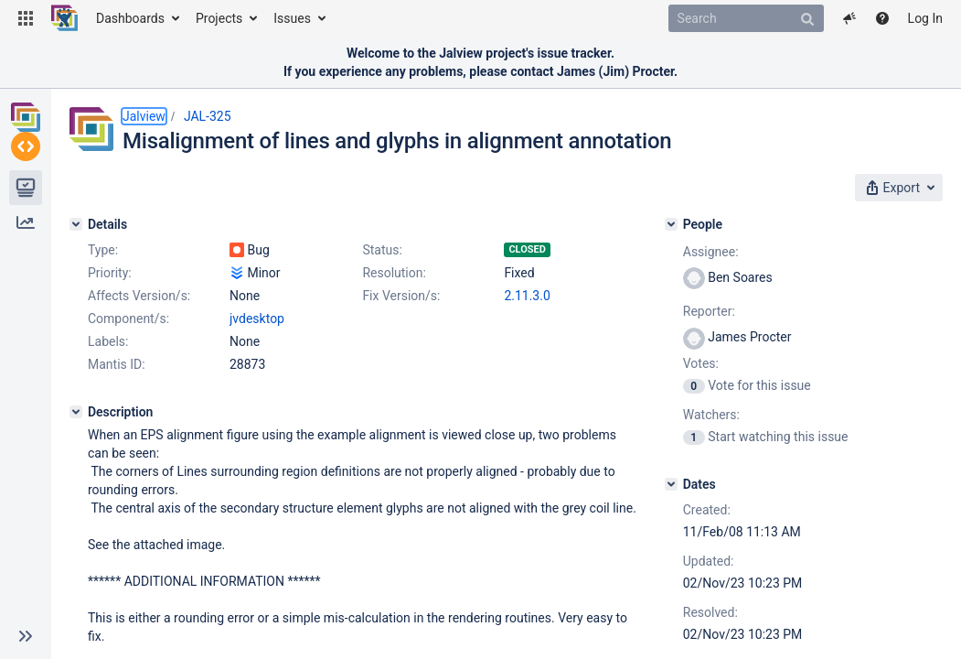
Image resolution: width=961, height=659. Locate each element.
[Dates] (720, 478)
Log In (925, 18)
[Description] (75, 475)
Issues (292, 18)
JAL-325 (207, 116)
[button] (25, 18)
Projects (219, 18)
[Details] (75, 218)
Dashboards (130, 18)
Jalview (144, 116)
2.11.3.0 (252, 358)
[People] (720, 218)
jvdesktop (257, 381)
